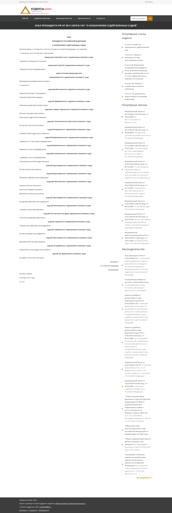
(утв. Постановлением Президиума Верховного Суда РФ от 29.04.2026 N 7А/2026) (138, 408)
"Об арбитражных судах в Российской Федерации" (137, 237)
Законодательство (64, 18)
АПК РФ (25, 18)
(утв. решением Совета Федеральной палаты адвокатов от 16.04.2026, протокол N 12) (136, 464)
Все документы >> (145, 478)
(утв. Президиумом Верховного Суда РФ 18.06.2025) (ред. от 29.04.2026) (138, 444)
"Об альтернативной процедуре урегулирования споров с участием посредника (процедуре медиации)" (137, 221)
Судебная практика (42, 18)
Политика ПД (44, 510)
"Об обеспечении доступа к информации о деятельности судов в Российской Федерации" (136, 150)
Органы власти (84, 18)
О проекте (100, 18)
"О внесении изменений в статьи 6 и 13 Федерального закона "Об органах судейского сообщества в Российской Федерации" (138, 369)
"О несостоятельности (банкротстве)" (136, 116)
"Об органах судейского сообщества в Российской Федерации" (136, 386)
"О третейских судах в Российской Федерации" (137, 205)
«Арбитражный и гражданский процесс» (70, 503)
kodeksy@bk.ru (45, 507)
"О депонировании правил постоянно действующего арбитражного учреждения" (137, 285)
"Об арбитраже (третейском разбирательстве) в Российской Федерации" (137, 132)
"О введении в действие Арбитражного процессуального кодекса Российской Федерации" (136, 189)
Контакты (149, 2)
